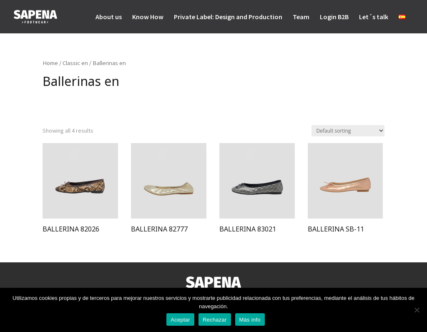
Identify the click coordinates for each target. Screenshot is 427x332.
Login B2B (334, 17)
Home (50, 63)
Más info (250, 320)
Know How (147, 17)
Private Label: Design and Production (228, 17)
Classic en (75, 63)
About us (108, 17)
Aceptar (180, 320)
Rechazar (215, 320)
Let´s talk (373, 17)
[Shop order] (347, 130)
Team (301, 17)
